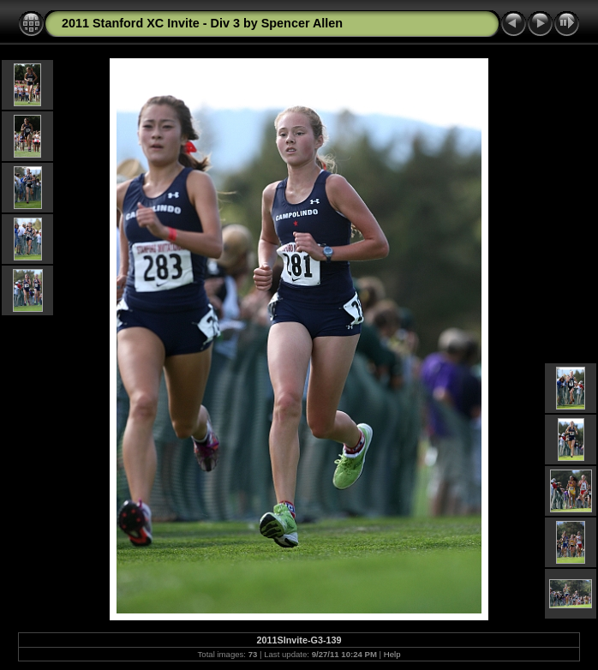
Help (392, 654)
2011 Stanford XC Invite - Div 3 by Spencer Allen (202, 23)
